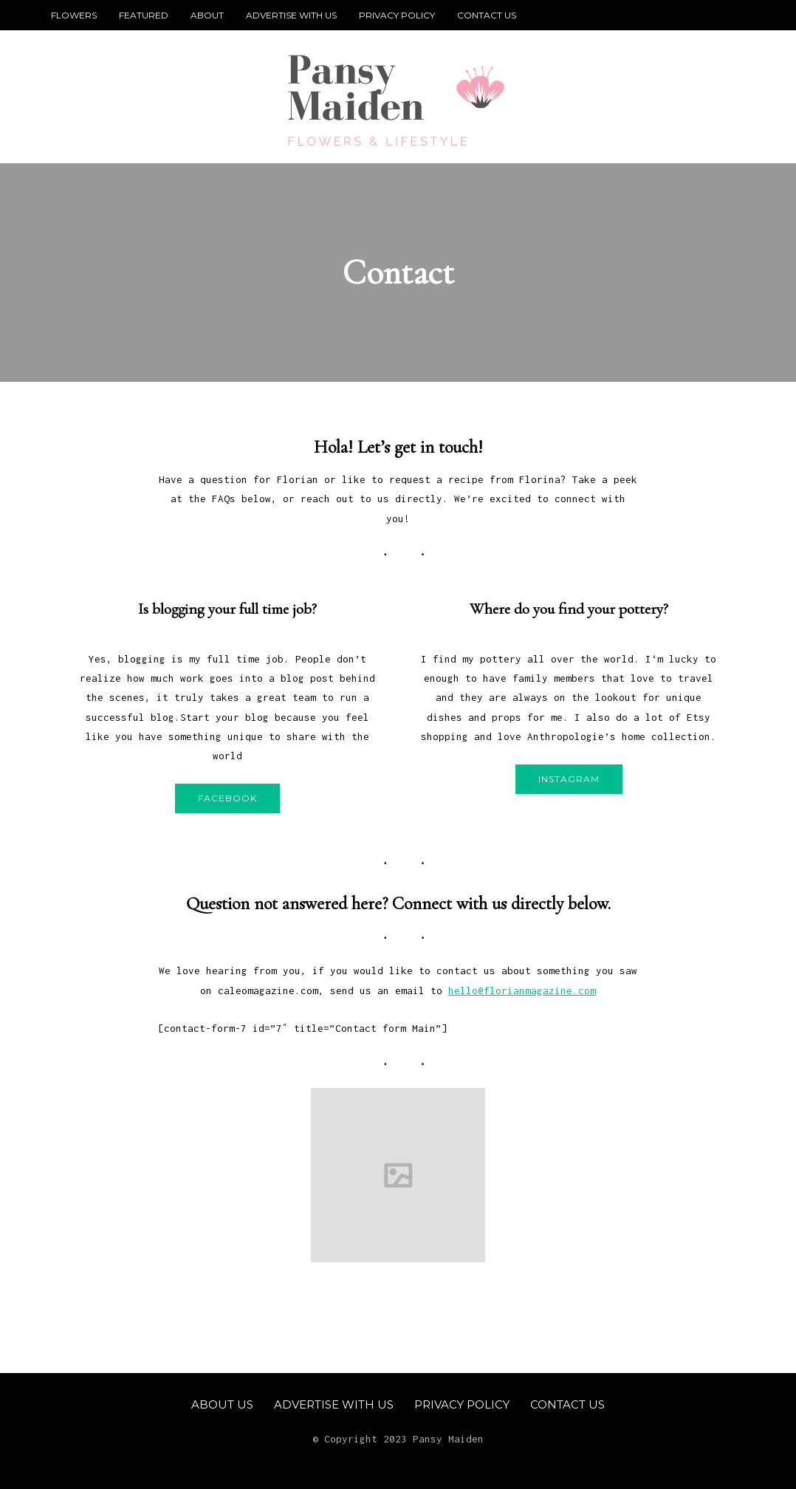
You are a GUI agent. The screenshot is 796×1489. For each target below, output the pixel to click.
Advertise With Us (291, 15)
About (207, 15)
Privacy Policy (397, 15)
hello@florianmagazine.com (522, 990)
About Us (222, 1404)
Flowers (74, 15)
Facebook (227, 798)
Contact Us (486, 15)
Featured (143, 15)
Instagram (569, 778)
